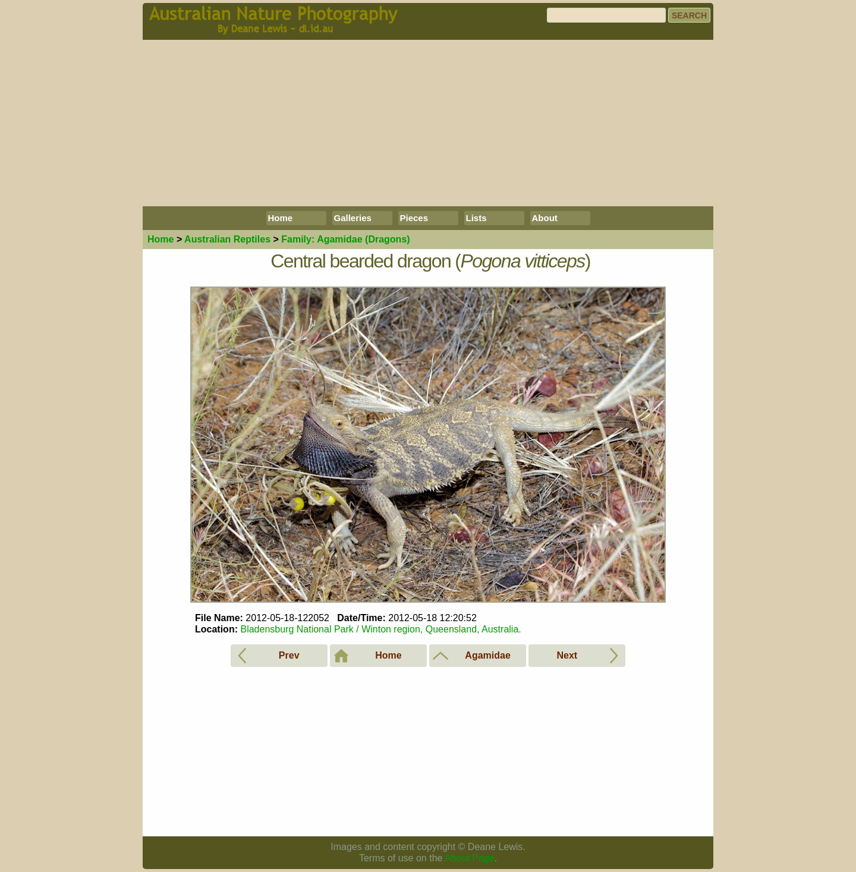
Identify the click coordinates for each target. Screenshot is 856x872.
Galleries (353, 218)
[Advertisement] (428, 123)
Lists (476, 218)
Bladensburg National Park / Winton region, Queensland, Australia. (380, 629)
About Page (470, 858)
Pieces (414, 218)
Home (280, 218)
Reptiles (227, 239)
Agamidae (345, 239)
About (545, 218)
